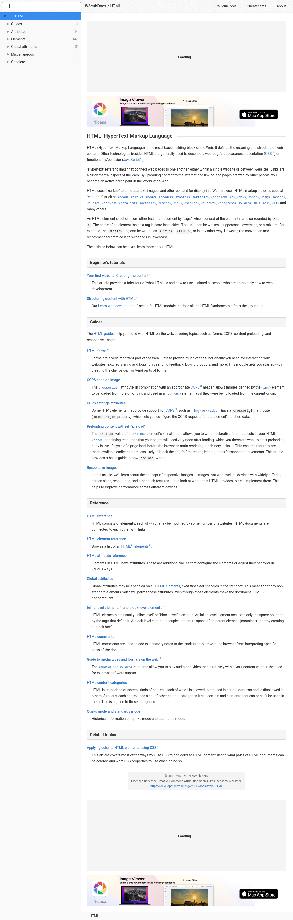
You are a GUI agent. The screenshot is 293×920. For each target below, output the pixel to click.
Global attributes (100, 579)
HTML (94, 916)
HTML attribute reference (107, 556)
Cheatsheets (257, 6)
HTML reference (99, 516)
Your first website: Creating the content (117, 276)
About (281, 6)
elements (141, 546)
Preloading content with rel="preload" (116, 426)
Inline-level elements (103, 608)
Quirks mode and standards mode (113, 711)
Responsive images (102, 468)
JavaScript (131, 160)
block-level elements (145, 608)
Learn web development (117, 306)
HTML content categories (107, 683)
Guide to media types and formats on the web (122, 659)
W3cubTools (226, 6)
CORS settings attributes (106, 403)
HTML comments (100, 637)
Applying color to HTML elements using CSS (121, 748)
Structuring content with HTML (111, 299)
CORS (195, 387)
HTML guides (104, 334)
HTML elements (167, 586)
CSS (268, 154)
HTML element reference (106, 539)
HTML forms (97, 351)
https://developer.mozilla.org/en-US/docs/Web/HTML (186, 786)
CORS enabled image (103, 380)
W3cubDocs (95, 6)
